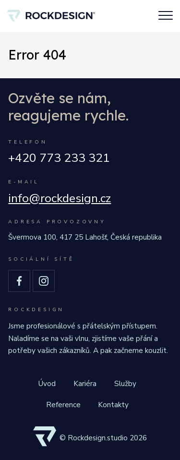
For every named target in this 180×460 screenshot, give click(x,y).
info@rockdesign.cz (59, 199)
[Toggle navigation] (165, 16)
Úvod (47, 383)
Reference (63, 404)
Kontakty (113, 404)
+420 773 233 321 (59, 158)
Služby (125, 383)
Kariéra (84, 383)
